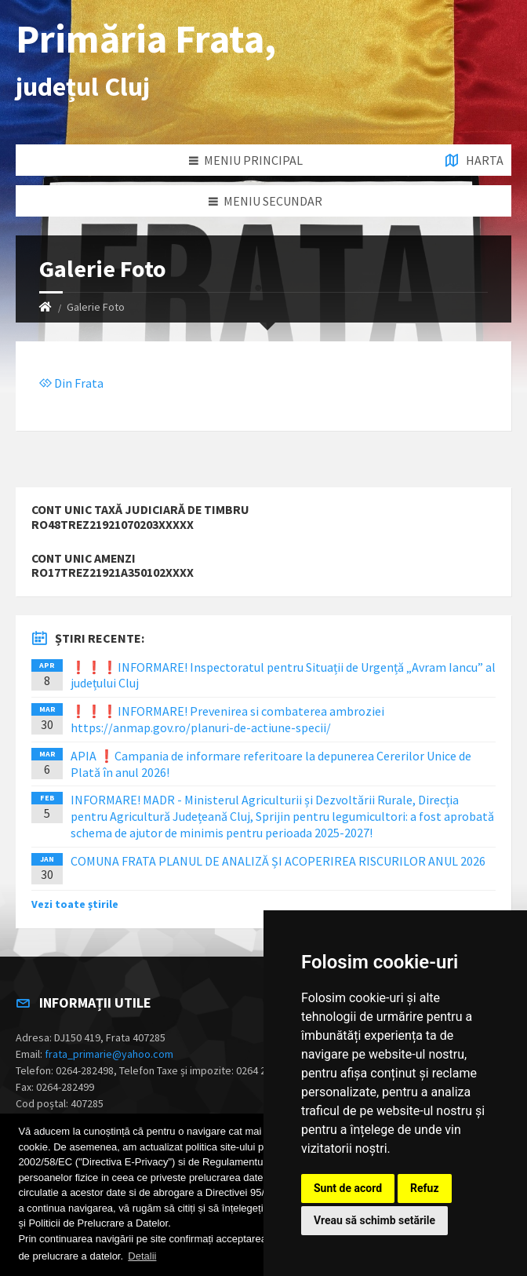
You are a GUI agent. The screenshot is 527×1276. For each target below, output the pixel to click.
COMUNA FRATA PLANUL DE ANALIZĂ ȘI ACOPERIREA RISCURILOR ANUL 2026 (278, 861)
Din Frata (71, 383)
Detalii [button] (142, 1256)
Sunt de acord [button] (348, 1188)
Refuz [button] (424, 1188)
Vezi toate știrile (74, 904)
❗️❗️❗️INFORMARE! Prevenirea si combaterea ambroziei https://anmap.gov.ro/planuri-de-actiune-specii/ (227, 719)
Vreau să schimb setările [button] (374, 1220)
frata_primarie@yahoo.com (109, 1054)
